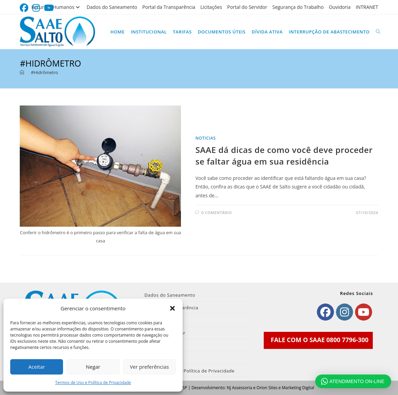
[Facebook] (325, 312)
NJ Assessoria (239, 388)
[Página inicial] (22, 72)
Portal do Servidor (247, 7)
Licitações (211, 7)
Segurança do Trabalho (298, 7)
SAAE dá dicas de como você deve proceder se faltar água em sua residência (283, 155)
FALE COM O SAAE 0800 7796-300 (320, 340)
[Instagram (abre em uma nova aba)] (36, 8)
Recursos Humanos (56, 7)
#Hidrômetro (44, 72)
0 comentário (216, 212)
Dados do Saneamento (112, 7)
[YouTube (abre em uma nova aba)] (49, 8)
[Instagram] (344, 312)
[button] (172, 308)
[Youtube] (363, 312)
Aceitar (36, 366)
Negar (93, 366)
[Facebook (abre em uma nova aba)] (25, 8)
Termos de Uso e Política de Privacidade (93, 382)
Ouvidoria (340, 7)
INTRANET (367, 7)
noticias (205, 138)
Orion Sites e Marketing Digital (285, 388)
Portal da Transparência (169, 7)
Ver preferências (149, 366)
